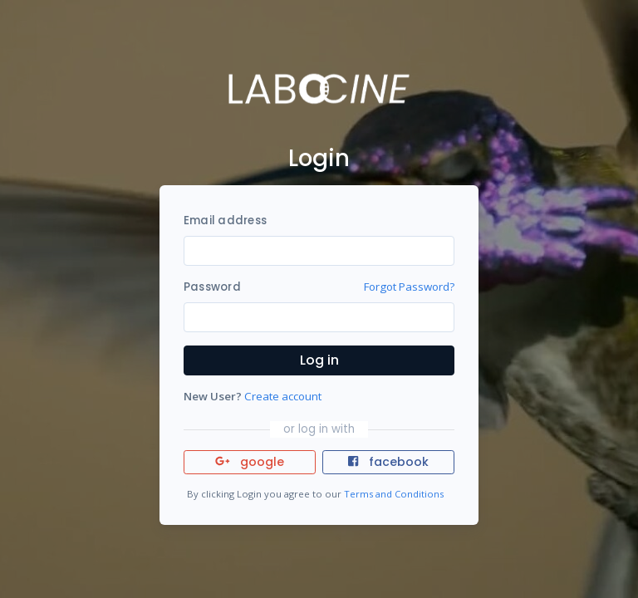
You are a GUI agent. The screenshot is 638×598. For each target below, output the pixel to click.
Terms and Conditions (394, 494)
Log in (319, 360)
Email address (225, 220)
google (249, 461)
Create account (282, 396)
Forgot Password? (409, 286)
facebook (388, 461)
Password (212, 287)
